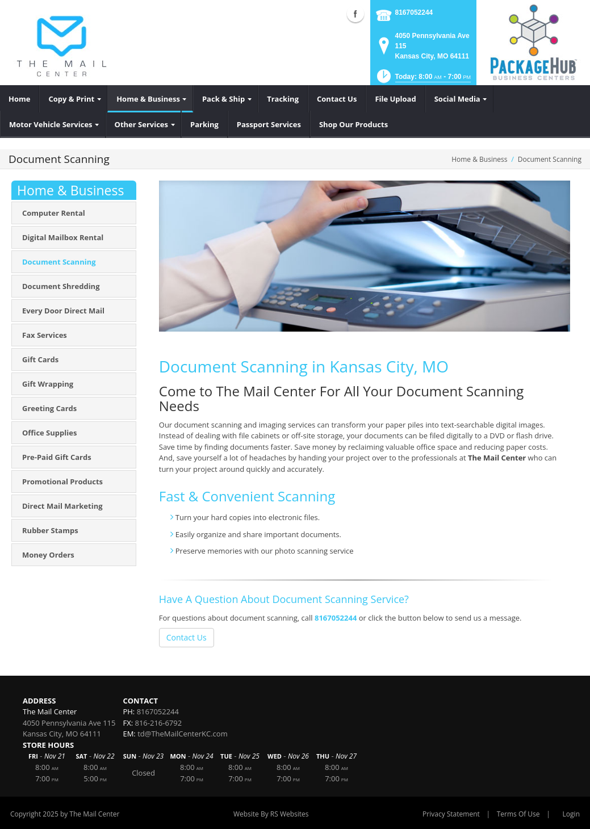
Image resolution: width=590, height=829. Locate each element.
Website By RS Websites (271, 814)
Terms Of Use (518, 814)
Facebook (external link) (355, 13)
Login (571, 814)
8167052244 (414, 12)
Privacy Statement (451, 814)
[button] (423, 80)
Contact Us (186, 637)
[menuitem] (19, 98)
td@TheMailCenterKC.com (182, 733)
